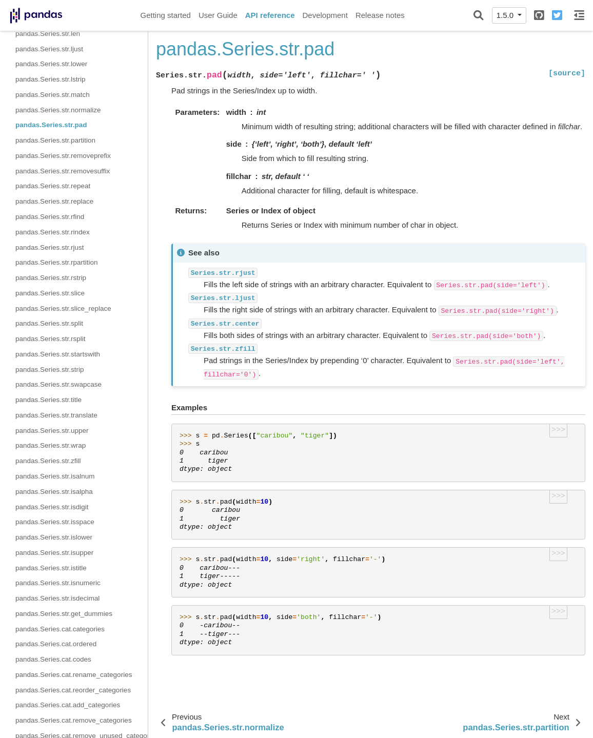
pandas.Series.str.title (48, 400)
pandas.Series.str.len (47, 33)
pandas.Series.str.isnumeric (58, 583)
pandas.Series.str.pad (51, 125)
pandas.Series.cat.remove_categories (73, 720)
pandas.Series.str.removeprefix (63, 155)
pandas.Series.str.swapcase (58, 384)
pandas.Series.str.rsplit (50, 339)
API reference (270, 15)
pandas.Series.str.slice (50, 293)
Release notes (380, 15)
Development (324, 15)
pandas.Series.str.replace (54, 201)
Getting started (166, 15)
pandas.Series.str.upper (52, 430)
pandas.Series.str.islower (53, 537)
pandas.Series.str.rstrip (50, 278)
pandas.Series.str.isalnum (55, 476)
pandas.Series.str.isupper (54, 552)
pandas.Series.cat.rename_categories (73, 675)
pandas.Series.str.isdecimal (57, 598)
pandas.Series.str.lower (51, 64)
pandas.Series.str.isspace (54, 522)
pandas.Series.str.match (52, 94)
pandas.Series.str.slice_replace (63, 308)
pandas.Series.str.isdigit (52, 507)
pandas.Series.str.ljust (49, 49)
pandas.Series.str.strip (49, 369)
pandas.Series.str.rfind (49, 217)
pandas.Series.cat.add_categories (67, 705)
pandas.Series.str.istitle (51, 568)
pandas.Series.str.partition (55, 140)
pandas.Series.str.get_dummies (63, 613)
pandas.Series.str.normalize (58, 110)
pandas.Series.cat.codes (53, 659)
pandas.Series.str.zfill (48, 461)
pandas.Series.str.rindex (52, 232)
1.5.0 (506, 15)
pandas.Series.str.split (49, 323)
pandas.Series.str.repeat (52, 186)
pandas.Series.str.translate (56, 415)
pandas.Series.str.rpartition (56, 262)
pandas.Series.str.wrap (50, 445)
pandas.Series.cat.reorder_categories (73, 690)
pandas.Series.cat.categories (60, 629)
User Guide (218, 15)
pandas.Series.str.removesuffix (62, 171)
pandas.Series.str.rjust (49, 247)
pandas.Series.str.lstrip (50, 79)
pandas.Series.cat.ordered (55, 644)
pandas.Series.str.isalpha (54, 491)
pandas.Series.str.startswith (57, 354)
